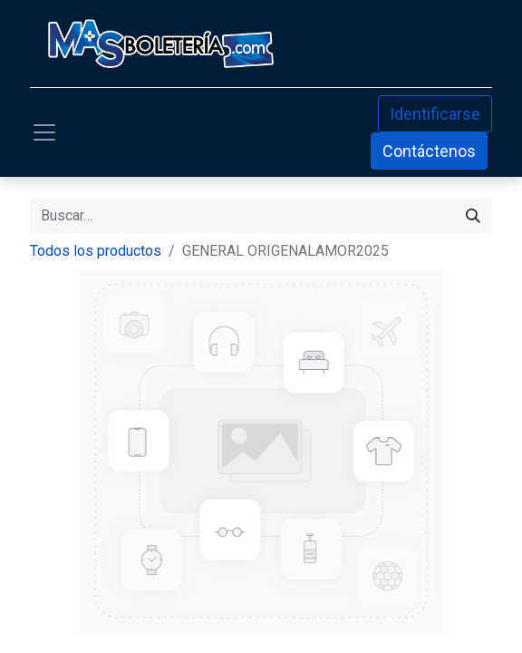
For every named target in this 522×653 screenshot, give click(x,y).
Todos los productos (95, 250)
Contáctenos (429, 151)
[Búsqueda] (473, 216)
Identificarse (435, 113)
